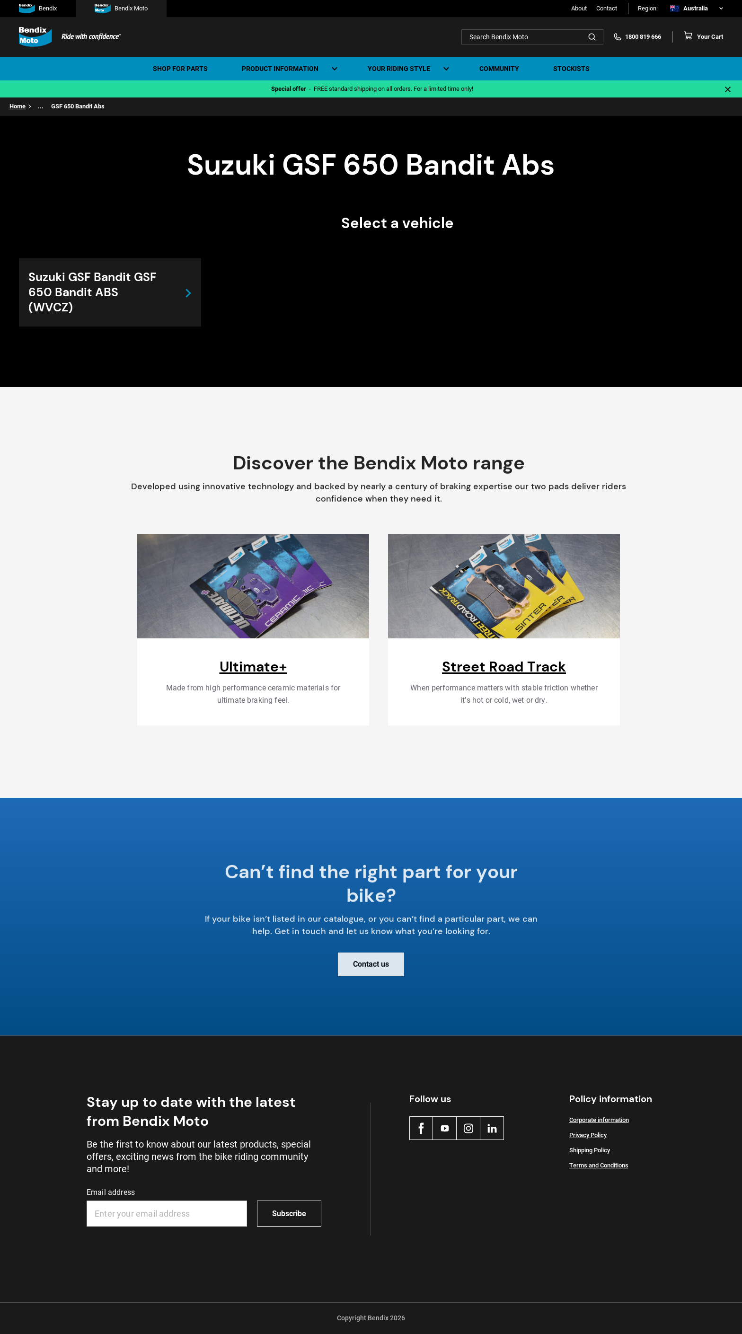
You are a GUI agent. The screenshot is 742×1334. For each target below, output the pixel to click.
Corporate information (599, 1119)
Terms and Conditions (598, 1165)
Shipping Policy (589, 1150)
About (579, 8)
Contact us (371, 970)
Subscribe (289, 1213)
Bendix (38, 8)
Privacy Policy (588, 1135)
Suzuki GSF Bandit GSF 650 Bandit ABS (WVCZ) (92, 292)
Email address (111, 1192)
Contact (606, 8)
